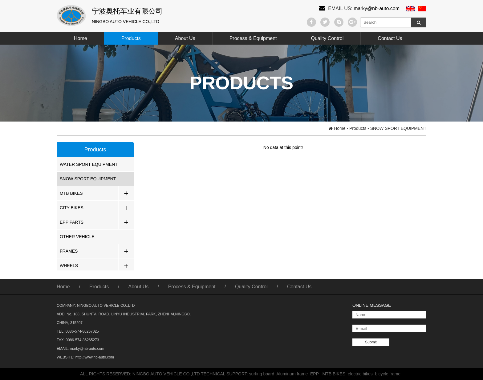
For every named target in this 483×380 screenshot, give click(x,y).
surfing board (263, 373)
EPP (316, 373)
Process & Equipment (253, 38)
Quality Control (327, 38)
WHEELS (69, 265)
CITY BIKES (71, 207)
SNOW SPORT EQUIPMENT (88, 178)
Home (80, 38)
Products (131, 38)
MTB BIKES (71, 193)
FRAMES (69, 251)
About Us (185, 38)
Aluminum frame (293, 373)
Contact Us (390, 38)
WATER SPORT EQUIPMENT (89, 164)
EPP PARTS (71, 222)
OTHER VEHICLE (77, 236)
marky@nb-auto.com (377, 8)
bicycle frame (389, 373)
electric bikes (361, 373)
